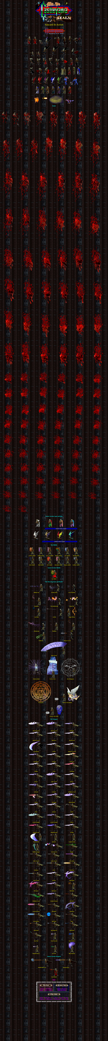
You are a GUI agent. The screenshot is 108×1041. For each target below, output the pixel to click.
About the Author (61, 990)
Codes (62, 999)
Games (58, 988)
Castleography (49, 999)
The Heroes (49, 988)
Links (67, 999)
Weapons (42, 999)
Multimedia (57, 999)
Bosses (41, 990)
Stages (61, 997)
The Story (64, 988)
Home (41, 997)
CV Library (55, 997)
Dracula (42, 988)
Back (54, 979)
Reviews (66, 997)
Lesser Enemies (48, 990)
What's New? (47, 997)
